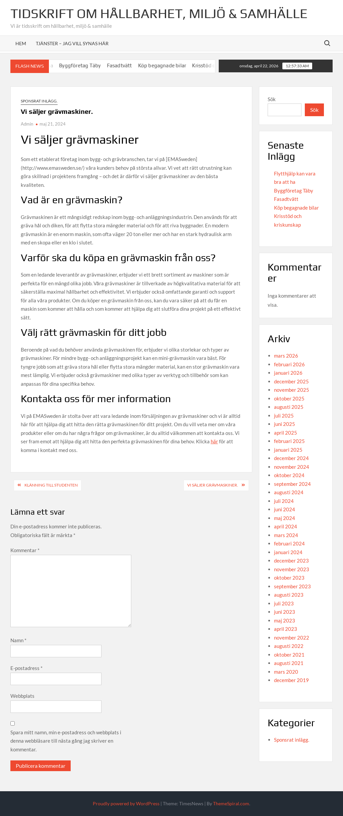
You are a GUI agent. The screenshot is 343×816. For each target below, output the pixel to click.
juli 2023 (284, 603)
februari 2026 (289, 364)
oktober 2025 (289, 398)
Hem (20, 43)
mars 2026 (286, 356)
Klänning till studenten (51, 485)
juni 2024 (284, 509)
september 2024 (292, 484)
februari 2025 (289, 441)
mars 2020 (286, 672)
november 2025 (291, 390)
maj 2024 (284, 518)
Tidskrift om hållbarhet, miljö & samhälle (158, 13)
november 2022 (291, 638)
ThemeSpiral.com (231, 803)
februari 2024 (289, 543)
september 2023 (292, 586)
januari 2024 (288, 552)
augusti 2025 (288, 407)
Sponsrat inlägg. (39, 100)
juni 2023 (284, 612)
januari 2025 (288, 450)
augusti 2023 (288, 595)
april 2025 (285, 433)
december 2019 (291, 680)
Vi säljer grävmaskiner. (212, 485)
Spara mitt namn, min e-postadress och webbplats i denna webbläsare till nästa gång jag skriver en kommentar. (65, 740)
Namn (18, 640)
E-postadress (26, 668)
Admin (27, 124)
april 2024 (285, 526)
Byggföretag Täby (87, 65)
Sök (272, 99)
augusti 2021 (288, 663)
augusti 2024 (288, 492)
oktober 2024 (289, 475)
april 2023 (285, 629)
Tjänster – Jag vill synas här (72, 43)
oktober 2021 (289, 655)
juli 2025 (284, 416)
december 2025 (291, 381)
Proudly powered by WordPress (126, 803)
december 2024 (291, 458)
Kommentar (25, 550)
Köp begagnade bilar (169, 65)
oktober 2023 (289, 578)
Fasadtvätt (126, 65)
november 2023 (291, 569)
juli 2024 (284, 501)
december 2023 (291, 561)
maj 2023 (284, 620)
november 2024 (291, 467)
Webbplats (22, 696)
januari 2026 (288, 373)
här (214, 441)
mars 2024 (286, 535)
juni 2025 (284, 424)
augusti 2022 (288, 646)
